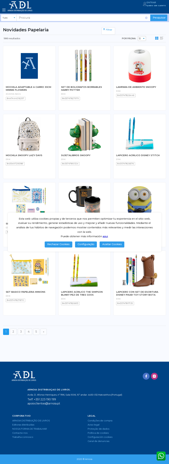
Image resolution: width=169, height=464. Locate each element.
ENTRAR (151, 2)
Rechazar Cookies (58, 244)
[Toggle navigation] (4, 10)
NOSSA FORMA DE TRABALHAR (29, 429)
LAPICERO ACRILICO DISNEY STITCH (138, 155)
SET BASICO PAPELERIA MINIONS (25, 291)
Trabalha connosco (22, 437)
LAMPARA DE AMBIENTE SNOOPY (136, 87)
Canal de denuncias (98, 441)
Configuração (86, 244)
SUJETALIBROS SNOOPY (75, 155)
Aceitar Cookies (112, 244)
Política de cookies (98, 433)
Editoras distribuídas (23, 424)
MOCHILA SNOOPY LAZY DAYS (24, 155)
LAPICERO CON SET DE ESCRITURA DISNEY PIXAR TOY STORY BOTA (137, 293)
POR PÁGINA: (129, 38)
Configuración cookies (100, 437)
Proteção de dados (98, 429)
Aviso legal (93, 424)
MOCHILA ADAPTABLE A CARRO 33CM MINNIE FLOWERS (28, 88)
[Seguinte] (43, 332)
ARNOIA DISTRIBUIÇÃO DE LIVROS (31, 420)
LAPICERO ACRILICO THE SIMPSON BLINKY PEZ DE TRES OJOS (82, 293)
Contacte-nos (19, 433)
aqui (105, 236)
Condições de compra (100, 420)
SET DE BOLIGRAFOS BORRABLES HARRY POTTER (81, 88)
